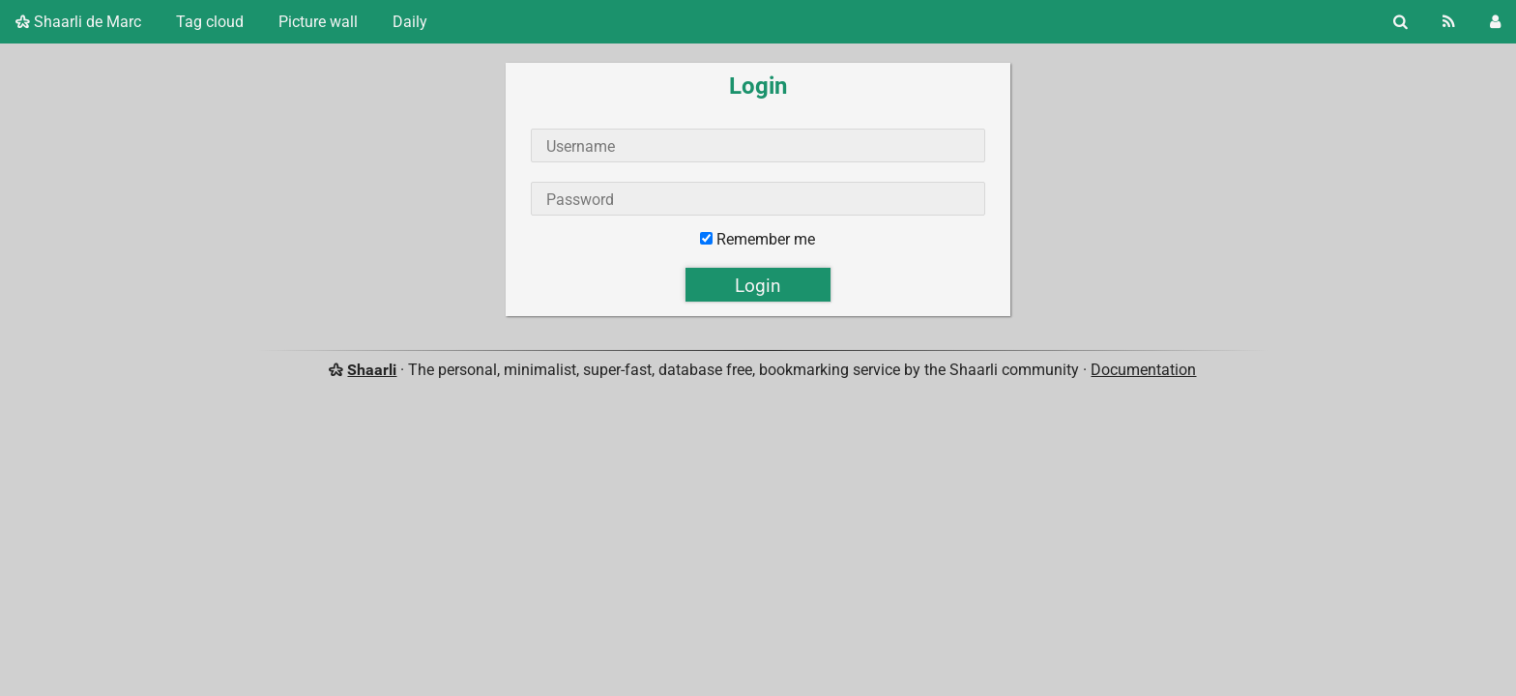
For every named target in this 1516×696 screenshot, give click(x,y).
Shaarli (371, 370)
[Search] (1400, 22)
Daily (410, 22)
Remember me (765, 239)
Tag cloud (210, 22)
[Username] (758, 145)
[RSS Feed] (1449, 22)
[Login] (1495, 22)
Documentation (1143, 370)
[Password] (758, 199)
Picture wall (318, 22)
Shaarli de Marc (78, 22)
